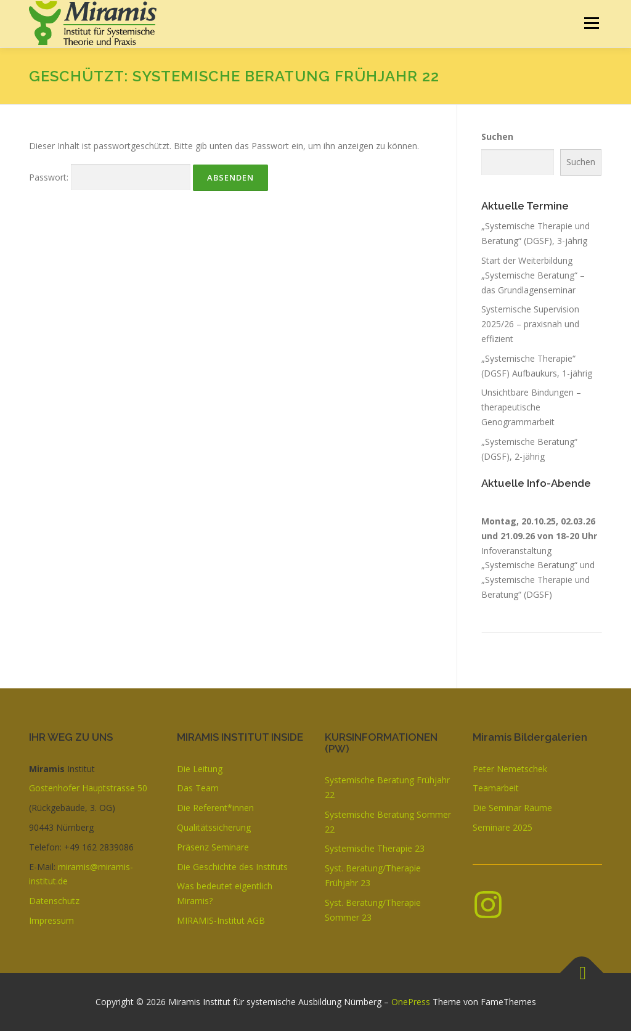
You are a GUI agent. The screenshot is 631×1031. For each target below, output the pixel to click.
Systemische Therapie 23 (375, 848)
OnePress (410, 1002)
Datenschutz (54, 901)
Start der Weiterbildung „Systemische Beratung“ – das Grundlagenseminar (533, 275)
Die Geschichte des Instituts (232, 867)
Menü (591, 23)
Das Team (198, 788)
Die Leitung (199, 769)
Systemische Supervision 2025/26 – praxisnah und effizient (530, 323)
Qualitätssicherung (214, 827)
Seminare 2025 (502, 827)
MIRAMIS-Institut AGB (221, 920)
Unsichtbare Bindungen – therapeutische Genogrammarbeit (531, 407)
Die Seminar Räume (512, 807)
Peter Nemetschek (510, 769)
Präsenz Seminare (213, 847)
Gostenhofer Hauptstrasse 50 (88, 788)
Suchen (497, 136)
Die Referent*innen (215, 807)
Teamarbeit (496, 788)
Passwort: (109, 177)
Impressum (51, 920)
